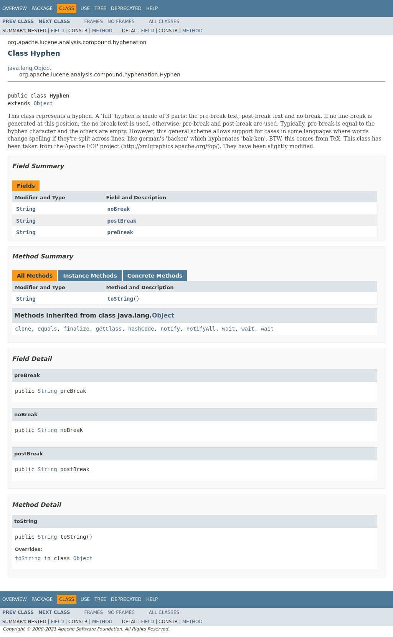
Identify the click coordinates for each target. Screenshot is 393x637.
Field (57, 30)
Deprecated (126, 8)
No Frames (121, 21)
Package (42, 8)
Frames (93, 21)
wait (228, 329)
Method (102, 30)
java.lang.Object (29, 68)
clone (23, 329)
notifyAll (201, 329)
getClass (109, 329)
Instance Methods (90, 276)
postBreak (122, 221)
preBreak (120, 232)
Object (43, 103)
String (26, 209)
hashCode (141, 329)
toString (120, 299)
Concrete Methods (155, 276)
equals (47, 329)
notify (170, 329)
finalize (76, 329)
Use (85, 8)
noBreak (118, 209)
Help (152, 8)
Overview (14, 8)
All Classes (164, 21)
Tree (100, 8)
